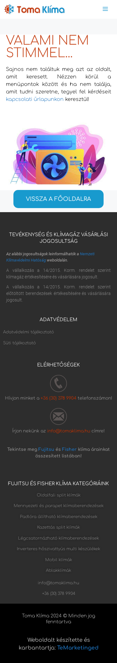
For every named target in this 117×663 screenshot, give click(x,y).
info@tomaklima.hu (68, 431)
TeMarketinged (78, 648)
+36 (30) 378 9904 (59, 398)
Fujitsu (46, 449)
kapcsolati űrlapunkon (35, 99)
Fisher (69, 449)
